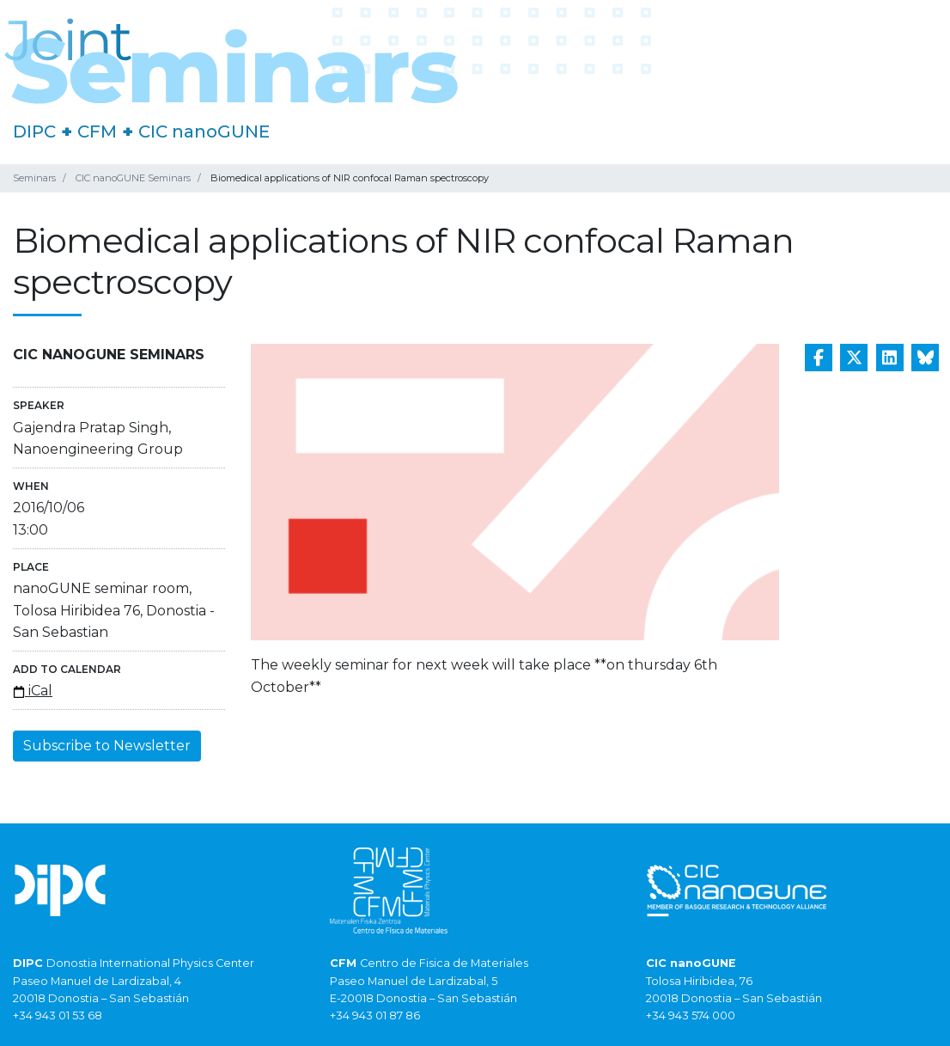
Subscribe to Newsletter (107, 745)
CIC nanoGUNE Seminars (133, 178)
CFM (97, 131)
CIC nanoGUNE (204, 131)
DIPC (34, 131)
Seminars (34, 178)
